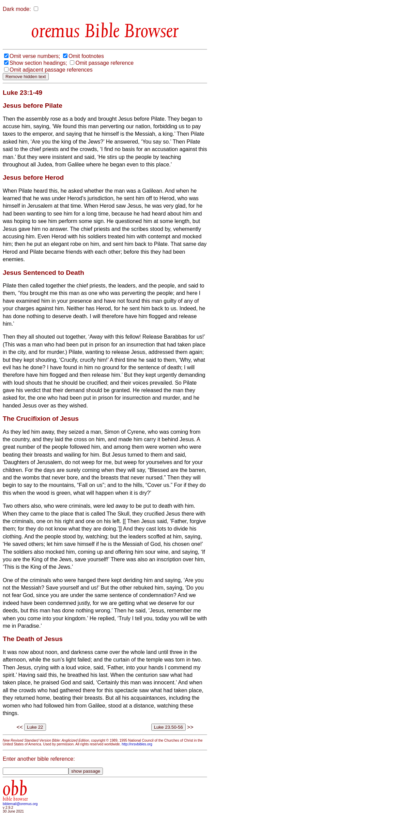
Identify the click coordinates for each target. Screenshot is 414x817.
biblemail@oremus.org (20, 804)
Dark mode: (17, 9)
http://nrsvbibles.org (137, 744)
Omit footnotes (86, 56)
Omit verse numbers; (35, 56)
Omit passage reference (104, 63)
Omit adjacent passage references (51, 70)
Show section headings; (38, 63)
